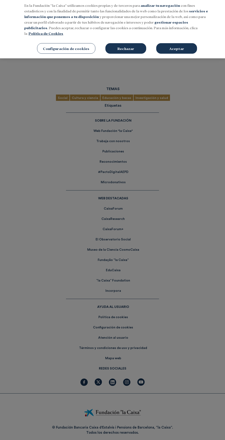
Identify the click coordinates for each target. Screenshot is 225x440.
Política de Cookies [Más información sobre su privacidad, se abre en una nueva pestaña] (45, 30)
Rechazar (125, 46)
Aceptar (176, 46)
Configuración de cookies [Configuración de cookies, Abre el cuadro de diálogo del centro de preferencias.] (66, 46)
